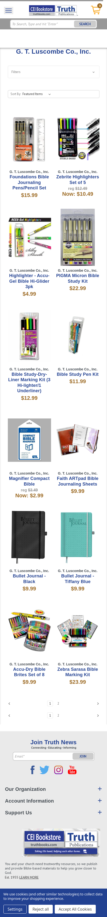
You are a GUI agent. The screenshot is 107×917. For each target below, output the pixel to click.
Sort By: (16, 94)
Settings (15, 909)
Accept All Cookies (75, 909)
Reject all (40, 909)
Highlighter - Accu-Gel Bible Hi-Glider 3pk (29, 281)
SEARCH (85, 24)
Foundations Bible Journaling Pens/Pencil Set (29, 182)
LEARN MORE (29, 877)
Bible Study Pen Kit (78, 374)
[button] (53, 72)
